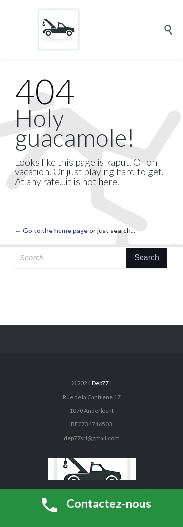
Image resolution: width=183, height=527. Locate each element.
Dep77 (100, 383)
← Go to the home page (51, 230)
